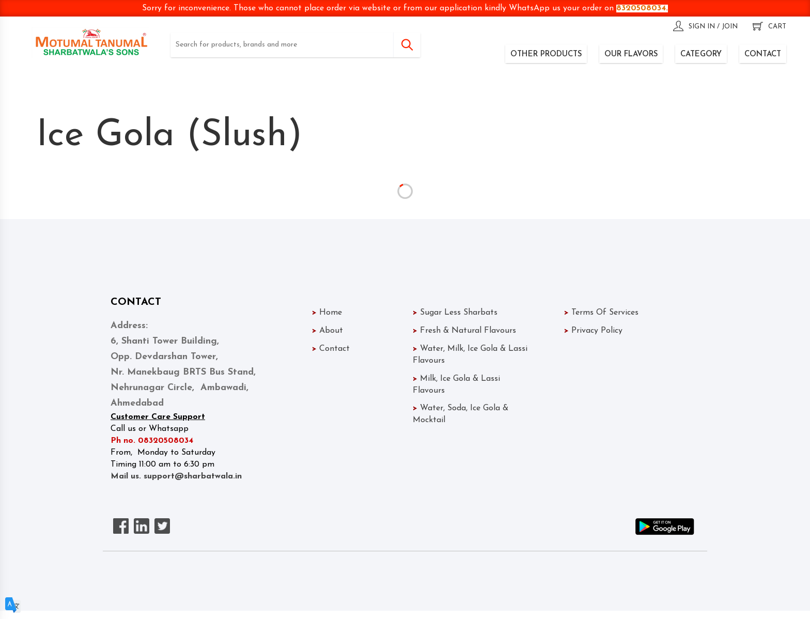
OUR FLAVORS (631, 54)
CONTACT (762, 54)
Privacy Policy (593, 331)
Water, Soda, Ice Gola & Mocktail (472, 414)
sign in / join (705, 26)
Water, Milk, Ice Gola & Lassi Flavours (471, 355)
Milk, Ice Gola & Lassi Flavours (473, 385)
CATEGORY (701, 54)
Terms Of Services (601, 312)
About (327, 331)
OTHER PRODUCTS (546, 54)
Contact (331, 349)
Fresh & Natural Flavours (464, 331)
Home (327, 312)
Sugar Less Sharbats (455, 312)
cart (769, 26)
